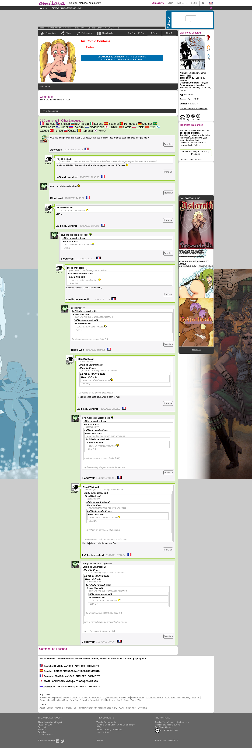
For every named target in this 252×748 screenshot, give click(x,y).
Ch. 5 (110, 28)
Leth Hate (110, 700)
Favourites (50, 33)
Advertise (42, 732)
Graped (195, 697)
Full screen (87, 33)
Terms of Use (102, 732)
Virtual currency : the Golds (109, 729)
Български (80, 123)
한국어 (100, 130)
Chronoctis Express (71, 697)
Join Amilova (158, 3)
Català (125, 127)
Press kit (42, 727)
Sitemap (100, 740)
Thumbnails (107, 33)
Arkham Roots (137, 697)
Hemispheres (54, 697)
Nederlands (94, 127)
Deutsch (145, 123)
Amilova (43, 697)
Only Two (74, 700)
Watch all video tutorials (191, 159)
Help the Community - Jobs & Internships (115, 725)
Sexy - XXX (79, 28)
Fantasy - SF (70, 708)
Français (47, 123)
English (63, 123)
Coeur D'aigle (130, 700)
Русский (76, 127)
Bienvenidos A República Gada (54, 700)
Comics (68, 28)
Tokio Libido (124, 697)
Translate (168, 144)
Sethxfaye (186, 697)
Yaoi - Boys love (139, 708)
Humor (81, 708)
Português (128, 123)
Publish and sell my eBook (167, 725)
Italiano (96, 123)
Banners (42, 729)
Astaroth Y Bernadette (90, 700)
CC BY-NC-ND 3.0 (166, 730)
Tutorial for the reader (106, 722)
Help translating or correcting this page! (195, 152)
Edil (103, 700)
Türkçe (56, 130)
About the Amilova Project (50, 722)
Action (42, 708)
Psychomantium (110, 697)
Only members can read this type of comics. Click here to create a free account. (122, 58)
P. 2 (117, 28)
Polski (138, 127)
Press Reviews (45, 725)
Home (42, 28)
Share (68, 33)
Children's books (93, 708)
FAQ (98, 727)
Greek (62, 127)
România (85, 130)
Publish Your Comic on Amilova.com (172, 722)
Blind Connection (173, 697)
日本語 (111, 127)
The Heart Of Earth (154, 697)
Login (170, 3)
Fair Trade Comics (163, 727)
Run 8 (119, 700)
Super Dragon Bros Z (91, 697)
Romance (106, 708)
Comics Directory (54, 28)
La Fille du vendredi (96, 28)
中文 (150, 127)
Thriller (127, 708)
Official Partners (45, 734)
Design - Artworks (55, 708)
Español (111, 123)
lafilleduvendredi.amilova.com (193, 108)
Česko (70, 130)
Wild (139, 700)
